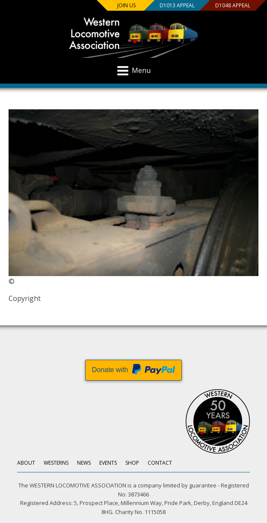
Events (108, 462)
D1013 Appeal (177, 5)
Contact (160, 462)
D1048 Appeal (232, 5)
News (84, 462)
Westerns (56, 462)
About (26, 462)
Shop (132, 462)
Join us (126, 5)
